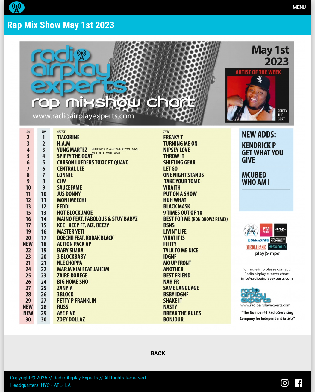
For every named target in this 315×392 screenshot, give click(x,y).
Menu (299, 7)
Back (157, 353)
